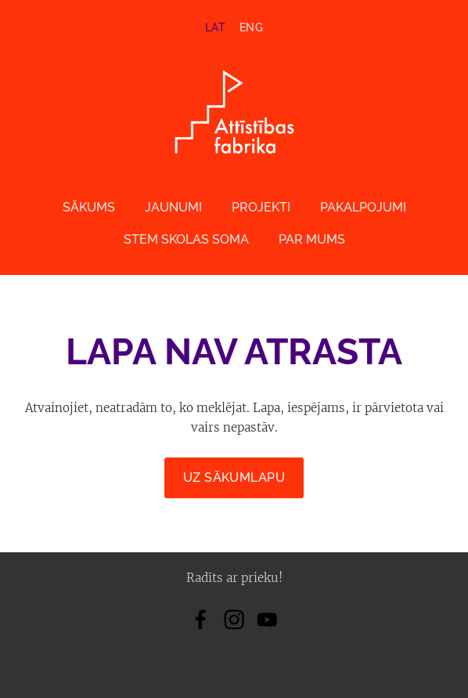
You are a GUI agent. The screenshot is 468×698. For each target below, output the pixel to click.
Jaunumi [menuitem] (173, 207)
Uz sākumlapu (234, 477)
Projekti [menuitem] (261, 207)
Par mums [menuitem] (312, 239)
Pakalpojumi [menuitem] (363, 207)
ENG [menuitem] (251, 27)
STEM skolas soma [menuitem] (186, 239)
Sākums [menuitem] (89, 207)
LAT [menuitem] (215, 27)
